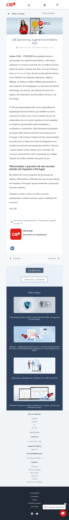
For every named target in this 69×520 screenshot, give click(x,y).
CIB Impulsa (43, 220)
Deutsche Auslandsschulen (25, 220)
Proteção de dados (34, 503)
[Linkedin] (32, 514)
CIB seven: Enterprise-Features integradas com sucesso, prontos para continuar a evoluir (34, 406)
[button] (44, 5)
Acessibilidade (34, 493)
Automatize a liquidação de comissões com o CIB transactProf (34, 378)
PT (22, 223)
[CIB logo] (10, 4)
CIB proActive (49, 13)
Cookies (34, 500)
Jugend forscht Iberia (33, 60)
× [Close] (65, 504)
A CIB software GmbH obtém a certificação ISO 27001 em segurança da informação (34, 318)
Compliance (34, 496)
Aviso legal (34, 506)
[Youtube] (37, 514)
